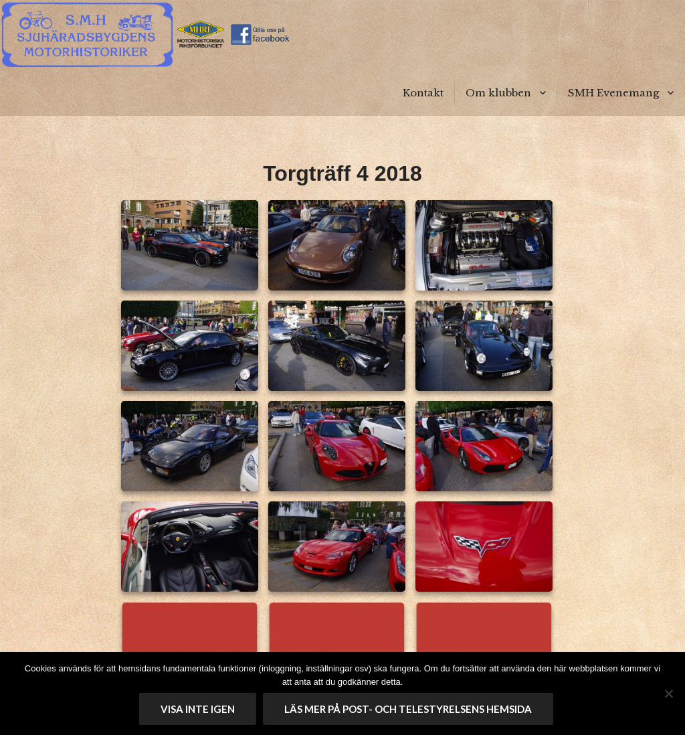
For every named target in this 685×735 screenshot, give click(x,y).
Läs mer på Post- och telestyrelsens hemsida (408, 709)
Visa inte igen (198, 709)
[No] (668, 693)
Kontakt (423, 92)
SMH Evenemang (613, 92)
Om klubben (498, 92)
